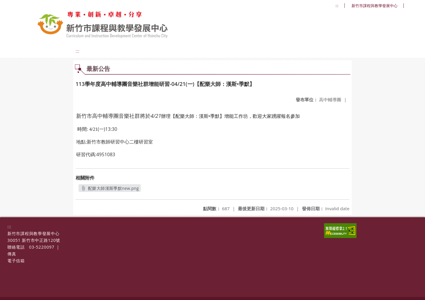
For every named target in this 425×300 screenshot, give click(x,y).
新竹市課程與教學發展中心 (375, 5)
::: (337, 5)
